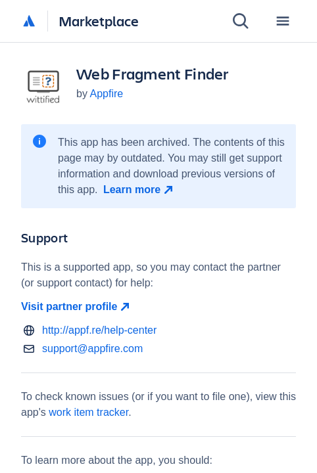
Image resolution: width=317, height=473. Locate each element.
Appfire (106, 93)
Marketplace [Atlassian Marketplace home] (99, 20)
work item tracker (88, 412)
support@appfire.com (92, 348)
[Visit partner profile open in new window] (158, 307)
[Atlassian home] (29, 22)
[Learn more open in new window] (139, 190)
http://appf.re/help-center (99, 330)
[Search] (241, 21)
